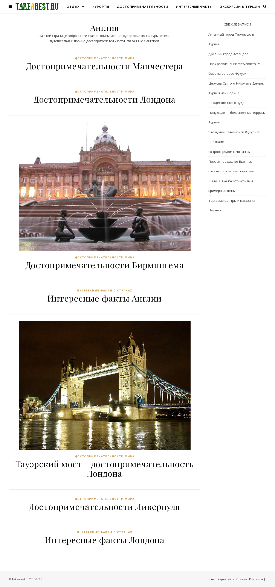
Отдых (73, 6)
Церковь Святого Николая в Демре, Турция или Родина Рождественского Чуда (236, 93)
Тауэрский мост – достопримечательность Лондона (104, 468)
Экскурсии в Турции (240, 6)
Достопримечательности (142, 6)
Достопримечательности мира (104, 58)
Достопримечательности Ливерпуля (104, 506)
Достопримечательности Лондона (105, 99)
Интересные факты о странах (104, 290)
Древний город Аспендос (228, 54)
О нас (212, 579)
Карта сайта (226, 579)
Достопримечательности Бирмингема (104, 264)
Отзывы (242, 579)
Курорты (100, 6)
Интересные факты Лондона (104, 539)
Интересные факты (194, 6)
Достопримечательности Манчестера (104, 65)
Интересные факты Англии (104, 298)
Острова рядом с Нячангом (229, 151)
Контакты (256, 579)
